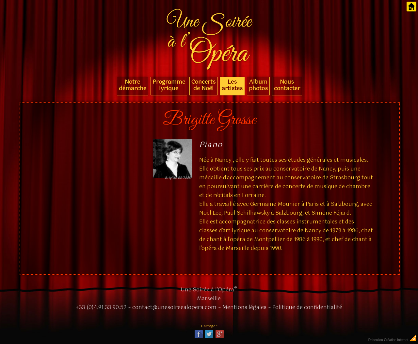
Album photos (258, 85)
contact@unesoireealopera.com (174, 307)
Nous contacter (287, 85)
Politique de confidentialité (307, 307)
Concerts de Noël (203, 85)
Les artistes (232, 85)
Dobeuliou (375, 340)
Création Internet (400, 340)
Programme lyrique (169, 85)
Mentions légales (244, 307)
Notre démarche (132, 85)
